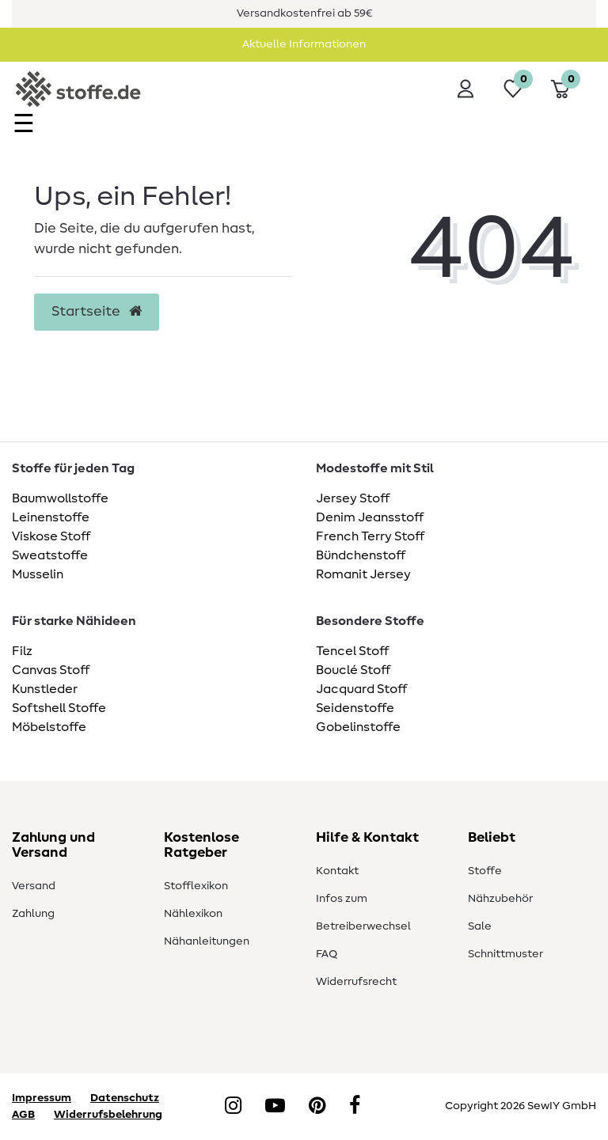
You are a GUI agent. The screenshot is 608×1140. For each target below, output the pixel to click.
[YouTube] (275, 1107)
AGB (23, 1114)
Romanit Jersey (363, 574)
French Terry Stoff (370, 536)
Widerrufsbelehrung (108, 1114)
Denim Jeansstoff (370, 517)
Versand (33, 886)
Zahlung (33, 913)
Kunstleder (45, 689)
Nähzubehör (500, 898)
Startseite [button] (96, 312)
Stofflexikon (196, 886)
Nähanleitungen (206, 941)
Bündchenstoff (360, 555)
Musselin (37, 574)
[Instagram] (233, 1107)
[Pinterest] (317, 1107)
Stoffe (485, 871)
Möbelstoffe (49, 727)
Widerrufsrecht (356, 981)
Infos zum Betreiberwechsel (363, 912)
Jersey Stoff (353, 498)
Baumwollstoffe (60, 498)
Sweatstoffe (50, 555)
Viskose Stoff (51, 536)
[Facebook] (354, 1107)
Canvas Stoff (50, 670)
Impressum (41, 1098)
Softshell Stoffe (59, 708)
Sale (480, 926)
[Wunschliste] (513, 89)
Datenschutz (124, 1098)
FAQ (326, 954)
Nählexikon (193, 913)
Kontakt (337, 871)
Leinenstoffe (50, 517)
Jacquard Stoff (361, 689)
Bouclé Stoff (353, 670)
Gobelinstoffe (358, 727)
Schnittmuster (505, 954)
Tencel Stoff (352, 651)
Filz (22, 651)
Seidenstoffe (355, 708)
